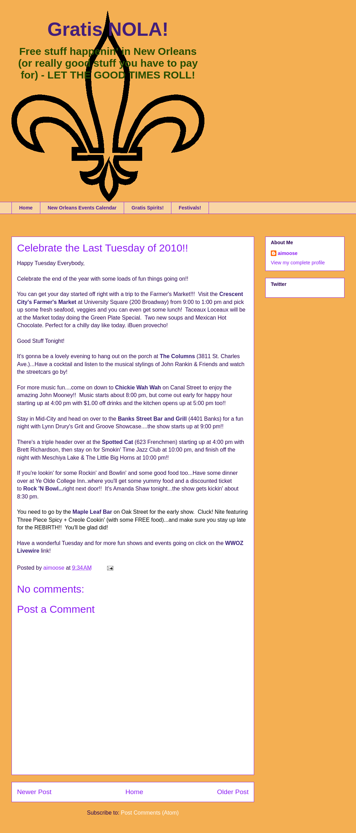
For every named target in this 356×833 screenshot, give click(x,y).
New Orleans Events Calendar (82, 208)
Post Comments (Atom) (150, 813)
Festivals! (190, 208)
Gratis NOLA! (107, 29)
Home (26, 208)
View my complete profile (298, 262)
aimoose (288, 253)
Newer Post (34, 791)
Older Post (233, 791)
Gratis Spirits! (147, 208)
